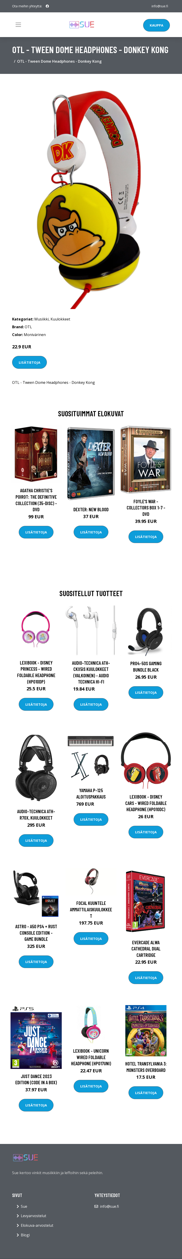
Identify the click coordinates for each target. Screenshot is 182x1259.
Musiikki (41, 319)
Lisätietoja (29, 362)
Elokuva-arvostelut (37, 1225)
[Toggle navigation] (18, 24)
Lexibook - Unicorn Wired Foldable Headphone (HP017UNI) (91, 1057)
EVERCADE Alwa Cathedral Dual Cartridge (146, 948)
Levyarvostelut (33, 1215)
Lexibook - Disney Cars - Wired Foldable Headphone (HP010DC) (146, 803)
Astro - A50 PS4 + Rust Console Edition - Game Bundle (36, 932)
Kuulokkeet (60, 319)
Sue (24, 1206)
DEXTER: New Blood (91, 509)
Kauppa (156, 25)
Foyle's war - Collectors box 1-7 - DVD (146, 507)
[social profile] (47, 6)
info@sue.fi (160, 6)
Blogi (25, 1234)
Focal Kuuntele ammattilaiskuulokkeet (91, 909)
